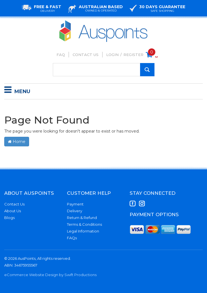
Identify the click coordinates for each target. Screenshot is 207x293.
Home (16, 141)
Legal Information (83, 231)
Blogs (9, 217)
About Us (12, 211)
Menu (17, 90)
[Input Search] (103, 69)
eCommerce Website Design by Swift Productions (50, 274)
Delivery (74, 211)
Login (112, 54)
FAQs (72, 238)
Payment (75, 204)
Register (133, 54)
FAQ (60, 54)
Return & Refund (82, 217)
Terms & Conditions (84, 224)
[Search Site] (147, 69)
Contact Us (86, 54)
